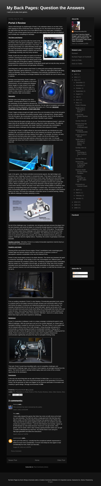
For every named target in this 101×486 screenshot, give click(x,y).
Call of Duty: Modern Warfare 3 (82, 116)
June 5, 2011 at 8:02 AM (20, 409)
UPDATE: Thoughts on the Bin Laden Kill (81, 178)
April (77, 190)
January (79, 198)
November (79, 85)
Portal (26, 392)
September (79, 91)
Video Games (57, 392)
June (77, 100)
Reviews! (75, 53)
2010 (76, 202)
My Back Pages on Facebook (81, 57)
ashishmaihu (17, 438)
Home (37, 460)
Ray (14, 413)
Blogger (50, 482)
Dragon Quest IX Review (81, 135)
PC (14, 392)
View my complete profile (80, 43)
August (78, 94)
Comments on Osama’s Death (81, 185)
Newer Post (12, 460)
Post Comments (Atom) (41, 467)
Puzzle (40, 392)
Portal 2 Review (81, 105)
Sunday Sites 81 (81, 148)
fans (60, 378)
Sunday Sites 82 (81, 121)
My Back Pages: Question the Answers (46, 7)
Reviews (45, 392)
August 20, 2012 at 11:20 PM (22, 447)
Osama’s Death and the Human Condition (81, 171)
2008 (76, 208)
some (50, 378)
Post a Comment (16, 451)
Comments (77, 276)
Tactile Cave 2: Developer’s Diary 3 (80, 109)
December (79, 82)
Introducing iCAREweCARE (82, 131)
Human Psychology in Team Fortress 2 (81, 153)
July (77, 97)
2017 (76, 74)
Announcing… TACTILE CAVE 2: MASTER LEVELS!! (81, 164)
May (77, 103)
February (79, 195)
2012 (76, 77)
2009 (76, 205)
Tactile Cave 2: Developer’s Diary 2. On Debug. (80, 142)
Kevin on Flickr (77, 60)
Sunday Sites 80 (81, 159)
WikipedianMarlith (20, 390)
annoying (55, 378)
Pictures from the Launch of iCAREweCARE (82, 125)
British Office (35, 70)
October (79, 88)
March (78, 193)
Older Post (61, 460)
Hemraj (15, 404)
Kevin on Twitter (77, 64)
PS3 (35, 392)
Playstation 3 (20, 392)
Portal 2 (31, 392)
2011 (76, 80)
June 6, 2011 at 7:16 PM (20, 434)
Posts (75, 273)
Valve (50, 392)
